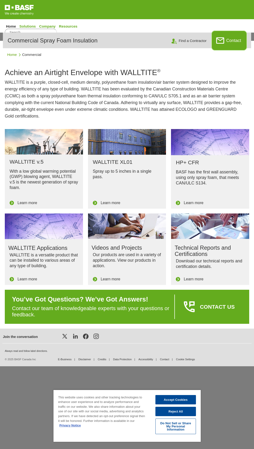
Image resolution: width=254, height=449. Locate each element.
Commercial (31, 137)
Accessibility (145, 442)
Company (48, 26)
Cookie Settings (185, 442)
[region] (127, 416)
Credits (102, 442)
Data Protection (122, 442)
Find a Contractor (193, 123)
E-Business (64, 442)
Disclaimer (84, 442)
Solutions (27, 26)
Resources (68, 26)
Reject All (175, 411)
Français (239, 36)
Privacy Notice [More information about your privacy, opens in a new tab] (70, 425)
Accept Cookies (176, 400)
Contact (233, 123)
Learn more (27, 286)
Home (11, 26)
